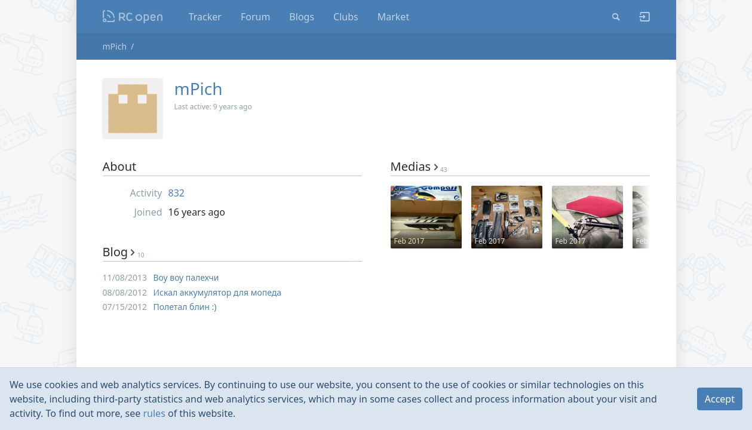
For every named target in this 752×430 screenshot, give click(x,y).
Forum (255, 16)
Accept (720, 399)
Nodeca (133, 17)
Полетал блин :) (185, 306)
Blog (124, 252)
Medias (419, 166)
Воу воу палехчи (186, 277)
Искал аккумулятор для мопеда (218, 292)
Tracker (205, 16)
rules (154, 413)
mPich (115, 46)
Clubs (345, 16)
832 (176, 192)
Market (393, 16)
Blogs (301, 16)
